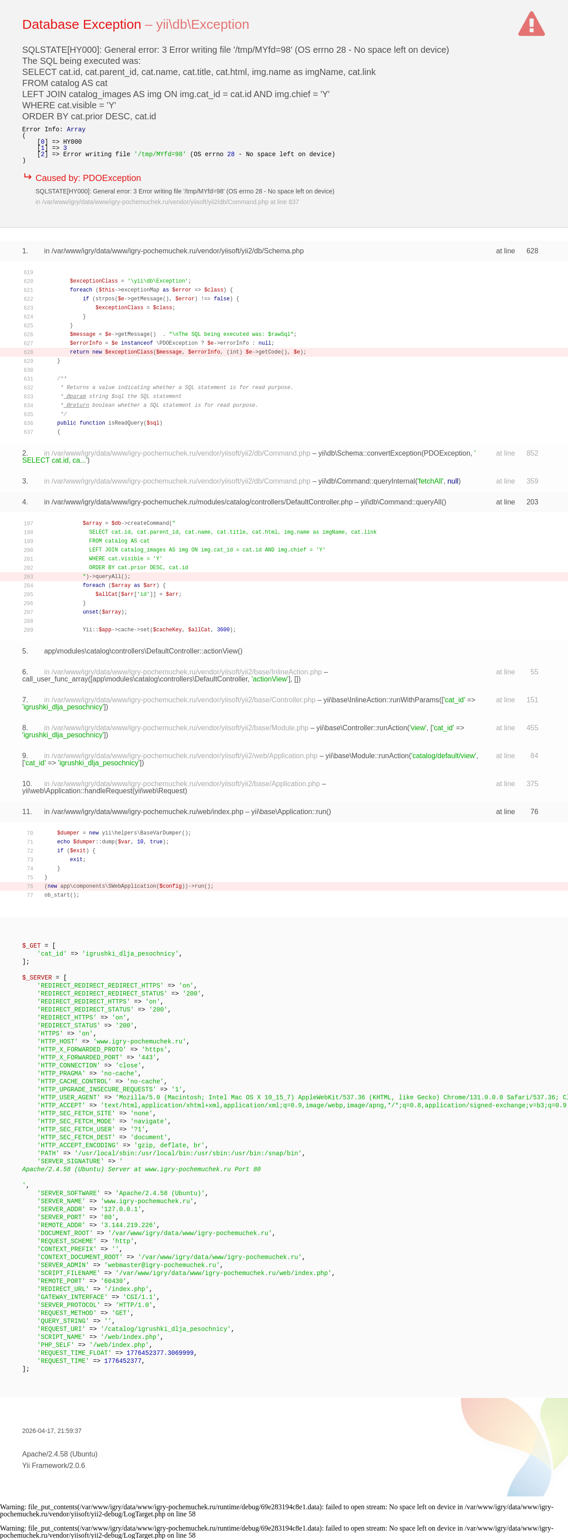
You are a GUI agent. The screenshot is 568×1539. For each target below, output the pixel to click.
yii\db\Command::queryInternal (367, 481)
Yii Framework (44, 1465)
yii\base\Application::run (288, 811)
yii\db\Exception (202, 24)
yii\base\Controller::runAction (361, 728)
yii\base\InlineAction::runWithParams (381, 700)
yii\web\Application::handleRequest (77, 791)
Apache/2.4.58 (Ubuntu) (60, 1454)
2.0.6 (77, 1465)
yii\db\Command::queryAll (401, 502)
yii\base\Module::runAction (367, 756)
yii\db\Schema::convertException (370, 453)
